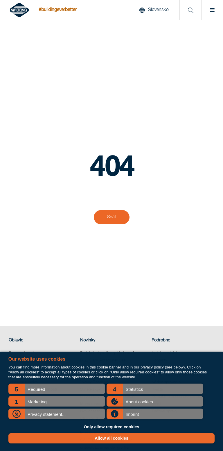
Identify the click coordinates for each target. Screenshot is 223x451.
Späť (111, 217)
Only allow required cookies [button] (111, 427)
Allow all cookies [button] (111, 438)
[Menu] (212, 10)
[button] (56, 389)
